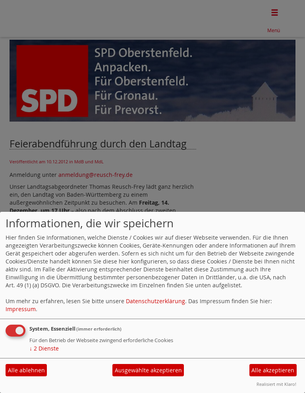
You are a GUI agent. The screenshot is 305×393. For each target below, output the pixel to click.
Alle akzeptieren (272, 370)
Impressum (21, 309)
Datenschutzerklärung (155, 301)
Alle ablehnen (26, 370)
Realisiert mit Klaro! (276, 384)
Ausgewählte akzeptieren (148, 370)
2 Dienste (44, 348)
